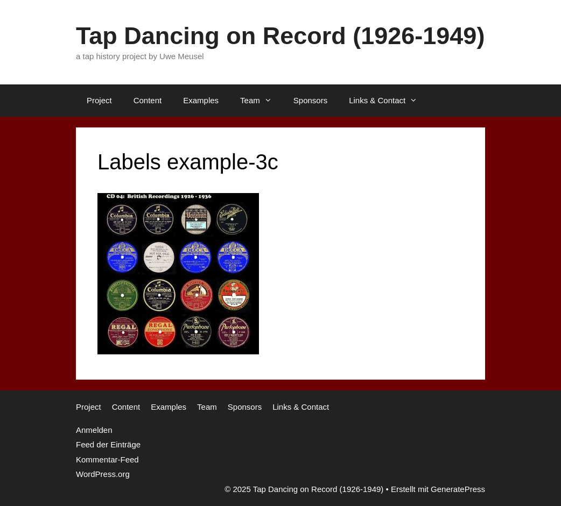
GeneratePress (458, 489)
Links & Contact (388, 100)
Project (99, 100)
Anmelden (94, 429)
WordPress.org (103, 474)
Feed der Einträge (108, 444)
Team (261, 100)
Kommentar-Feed (107, 459)
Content (148, 100)
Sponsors (310, 100)
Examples (201, 100)
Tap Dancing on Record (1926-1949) (280, 35)
